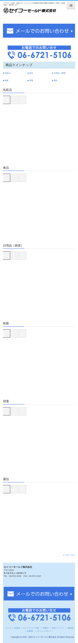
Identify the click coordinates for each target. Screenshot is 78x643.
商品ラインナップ (58, 628)
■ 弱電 (30, 80)
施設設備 (70, 628)
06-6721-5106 (15, 576)
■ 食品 (30, 73)
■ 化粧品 (6, 73)
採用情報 (30, 631)
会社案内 (17, 628)
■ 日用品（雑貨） (59, 73)
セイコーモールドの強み (31, 628)
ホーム (8, 628)
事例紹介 (45, 628)
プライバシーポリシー (43, 631)
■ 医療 (5, 80)
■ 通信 (54, 80)
